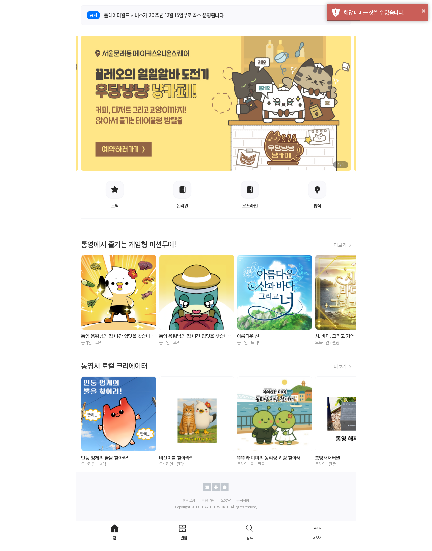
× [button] (423, 10)
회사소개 (189, 500)
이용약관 (208, 500)
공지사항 (242, 500)
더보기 (342, 245)
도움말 (226, 500)
